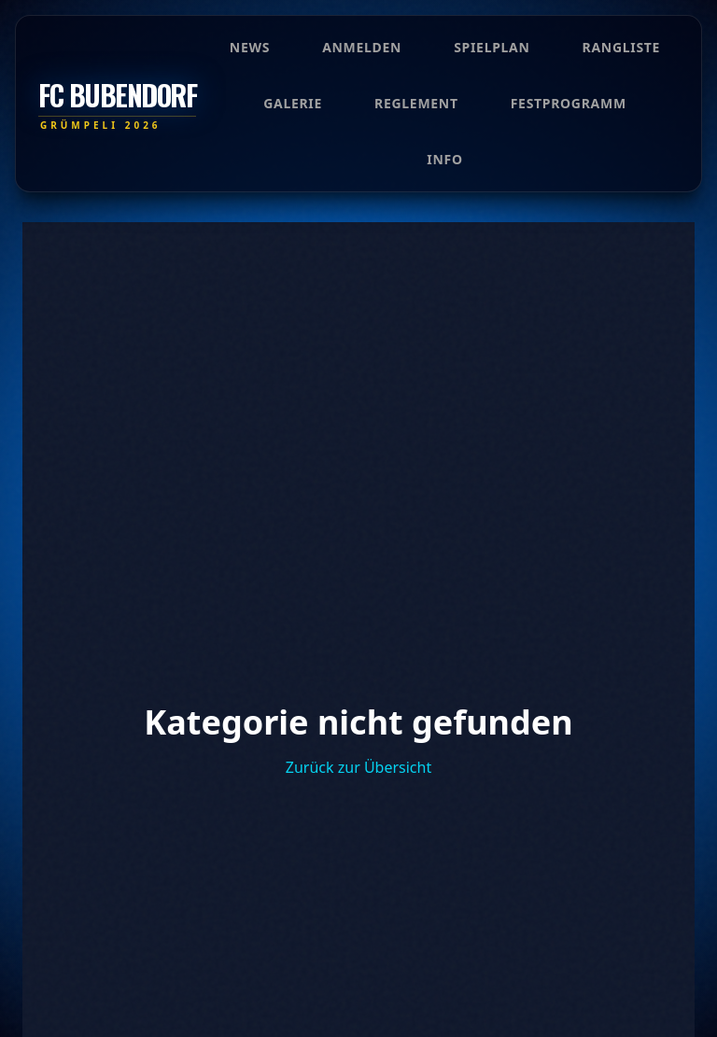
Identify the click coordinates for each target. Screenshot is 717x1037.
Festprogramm (568, 103)
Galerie (292, 103)
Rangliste (622, 47)
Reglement (416, 103)
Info (444, 159)
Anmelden (361, 47)
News (250, 47)
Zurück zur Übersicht (358, 767)
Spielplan (491, 47)
